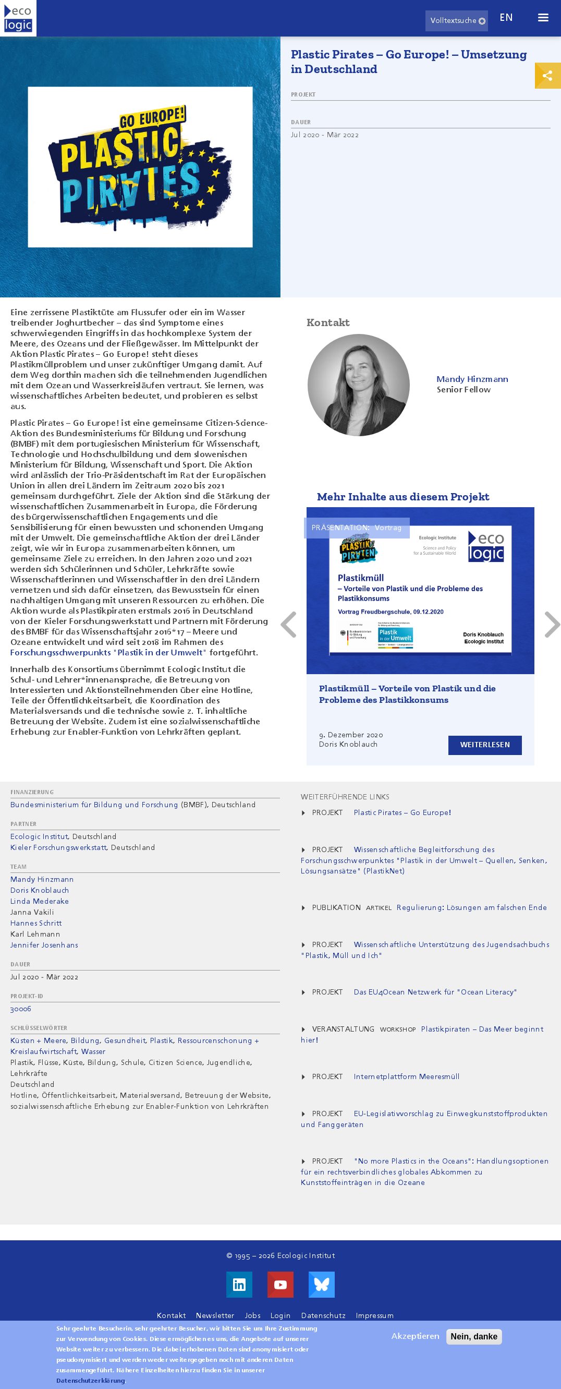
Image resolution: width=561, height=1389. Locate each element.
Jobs (252, 1316)
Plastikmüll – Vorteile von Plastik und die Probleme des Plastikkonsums (407, 693)
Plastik (161, 1041)
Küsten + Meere (38, 1041)
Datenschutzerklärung (90, 1381)
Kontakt (171, 1316)
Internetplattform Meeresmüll (407, 1077)
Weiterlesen (485, 745)
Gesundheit (124, 1041)
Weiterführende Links (345, 797)
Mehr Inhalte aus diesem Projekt (403, 496)
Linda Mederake (39, 901)
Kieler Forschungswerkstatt (58, 848)
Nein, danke (474, 1336)
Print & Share (548, 76)
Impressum (375, 1316)
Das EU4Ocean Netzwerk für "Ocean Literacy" (436, 992)
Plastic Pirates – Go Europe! (403, 813)
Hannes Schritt (36, 923)
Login (281, 1316)
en (506, 18)
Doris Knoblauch (40, 890)
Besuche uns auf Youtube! (280, 1285)
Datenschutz (323, 1316)
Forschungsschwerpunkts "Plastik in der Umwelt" (109, 653)
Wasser (93, 1052)
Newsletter (215, 1316)
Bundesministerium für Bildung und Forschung (94, 805)
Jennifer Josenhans (44, 945)
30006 (21, 1009)
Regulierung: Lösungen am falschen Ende (472, 908)
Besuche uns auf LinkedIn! (239, 1285)
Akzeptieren (416, 1337)
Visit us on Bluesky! (322, 1285)
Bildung (85, 1041)
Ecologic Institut (39, 837)
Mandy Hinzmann (42, 879)
